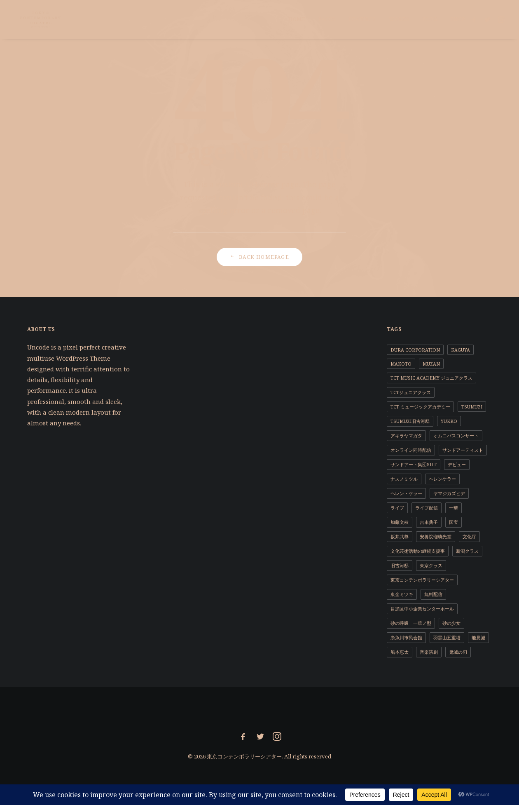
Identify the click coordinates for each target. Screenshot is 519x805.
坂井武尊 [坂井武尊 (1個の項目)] (399, 536)
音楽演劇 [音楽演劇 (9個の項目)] (429, 652)
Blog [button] (429, 19)
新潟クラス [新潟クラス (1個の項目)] (467, 551)
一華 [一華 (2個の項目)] (453, 508)
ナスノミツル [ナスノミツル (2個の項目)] (404, 479)
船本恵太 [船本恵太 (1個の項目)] (399, 652)
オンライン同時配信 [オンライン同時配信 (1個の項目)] (410, 450)
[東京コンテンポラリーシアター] (35, 19)
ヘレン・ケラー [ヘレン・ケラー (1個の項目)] (406, 493)
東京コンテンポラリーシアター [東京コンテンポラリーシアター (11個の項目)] (422, 580)
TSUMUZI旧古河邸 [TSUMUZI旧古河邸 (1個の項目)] (410, 421)
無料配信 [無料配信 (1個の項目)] (433, 594)
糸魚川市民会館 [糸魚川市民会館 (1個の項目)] (406, 637)
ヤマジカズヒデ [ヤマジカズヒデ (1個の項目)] (449, 493)
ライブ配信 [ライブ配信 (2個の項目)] (426, 508)
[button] (475, 19)
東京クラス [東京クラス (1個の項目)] (431, 565)
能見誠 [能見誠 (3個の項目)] (478, 637)
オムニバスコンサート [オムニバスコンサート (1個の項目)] (456, 435)
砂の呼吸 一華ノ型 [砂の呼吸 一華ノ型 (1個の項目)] (410, 623)
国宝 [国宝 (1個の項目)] (453, 522)
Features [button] (362, 19)
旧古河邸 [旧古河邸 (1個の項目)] (399, 565)
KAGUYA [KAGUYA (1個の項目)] (460, 350)
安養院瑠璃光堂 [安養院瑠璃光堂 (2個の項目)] (435, 536)
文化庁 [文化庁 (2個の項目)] (469, 536)
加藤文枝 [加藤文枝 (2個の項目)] (399, 522)
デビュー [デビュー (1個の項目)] (457, 464)
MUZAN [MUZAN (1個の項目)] (431, 364)
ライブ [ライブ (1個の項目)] (397, 508)
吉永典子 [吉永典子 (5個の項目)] (429, 522)
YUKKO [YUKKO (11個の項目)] (449, 421)
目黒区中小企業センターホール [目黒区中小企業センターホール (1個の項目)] (422, 609)
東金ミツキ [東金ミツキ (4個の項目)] (401, 594)
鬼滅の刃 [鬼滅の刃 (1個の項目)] (458, 652)
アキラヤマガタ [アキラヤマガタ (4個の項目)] (406, 435)
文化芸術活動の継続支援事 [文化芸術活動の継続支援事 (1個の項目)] (417, 551)
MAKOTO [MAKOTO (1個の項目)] (400, 364)
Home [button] (296, 19)
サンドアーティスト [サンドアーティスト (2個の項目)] (462, 450)
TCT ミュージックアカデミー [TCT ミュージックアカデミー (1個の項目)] (420, 407)
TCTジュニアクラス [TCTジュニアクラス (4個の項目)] (410, 392)
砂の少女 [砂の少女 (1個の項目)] (451, 623)
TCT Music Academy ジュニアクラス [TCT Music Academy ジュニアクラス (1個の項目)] (431, 378)
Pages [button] (326, 19)
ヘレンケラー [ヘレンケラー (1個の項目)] (442, 479)
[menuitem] (297, 19)
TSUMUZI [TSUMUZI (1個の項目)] (471, 407)
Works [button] (399, 19)
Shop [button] (458, 19)
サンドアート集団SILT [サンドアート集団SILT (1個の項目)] (413, 464)
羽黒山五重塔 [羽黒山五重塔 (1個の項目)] (447, 637)
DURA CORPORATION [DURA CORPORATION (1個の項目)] (415, 350)
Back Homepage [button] (259, 257)
